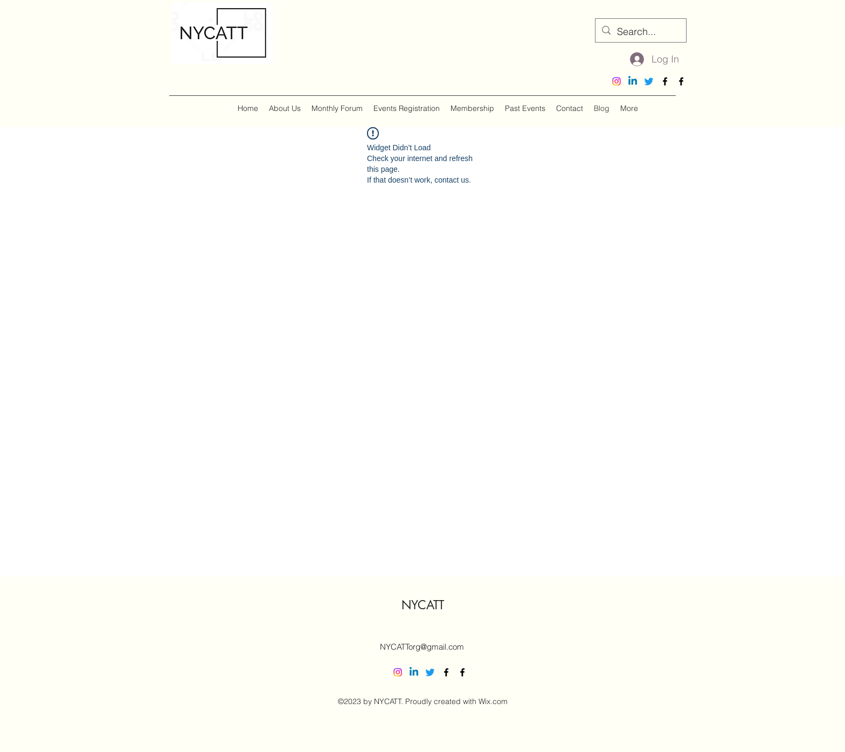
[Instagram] (616, 81)
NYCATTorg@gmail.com (422, 647)
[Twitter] (648, 81)
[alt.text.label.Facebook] (665, 81)
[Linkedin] (632, 81)
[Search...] (640, 32)
